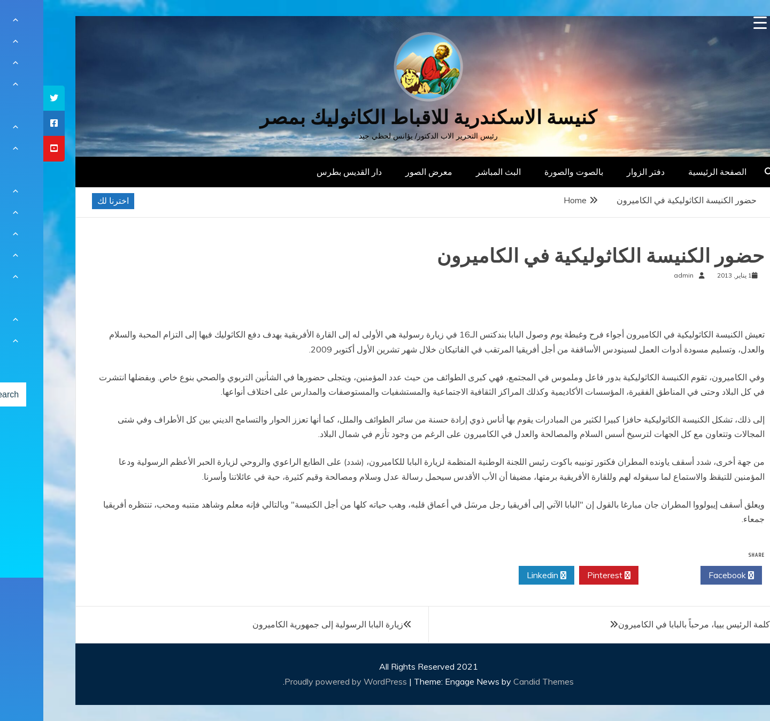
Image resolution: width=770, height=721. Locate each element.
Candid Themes (500, 681)
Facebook (688, 575)
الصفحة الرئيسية (674, 171)
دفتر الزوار (602, 171)
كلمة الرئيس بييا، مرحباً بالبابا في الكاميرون (651, 624)
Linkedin (503, 575)
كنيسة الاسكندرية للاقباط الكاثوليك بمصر (385, 117)
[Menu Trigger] (717, 22)
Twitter (626, 575)
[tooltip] (10, 98)
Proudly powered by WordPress (303, 681)
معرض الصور (385, 171)
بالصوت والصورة (530, 171)
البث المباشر (455, 171)
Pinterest (565, 575)
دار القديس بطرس (305, 171)
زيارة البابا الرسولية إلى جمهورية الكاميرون (284, 624)
